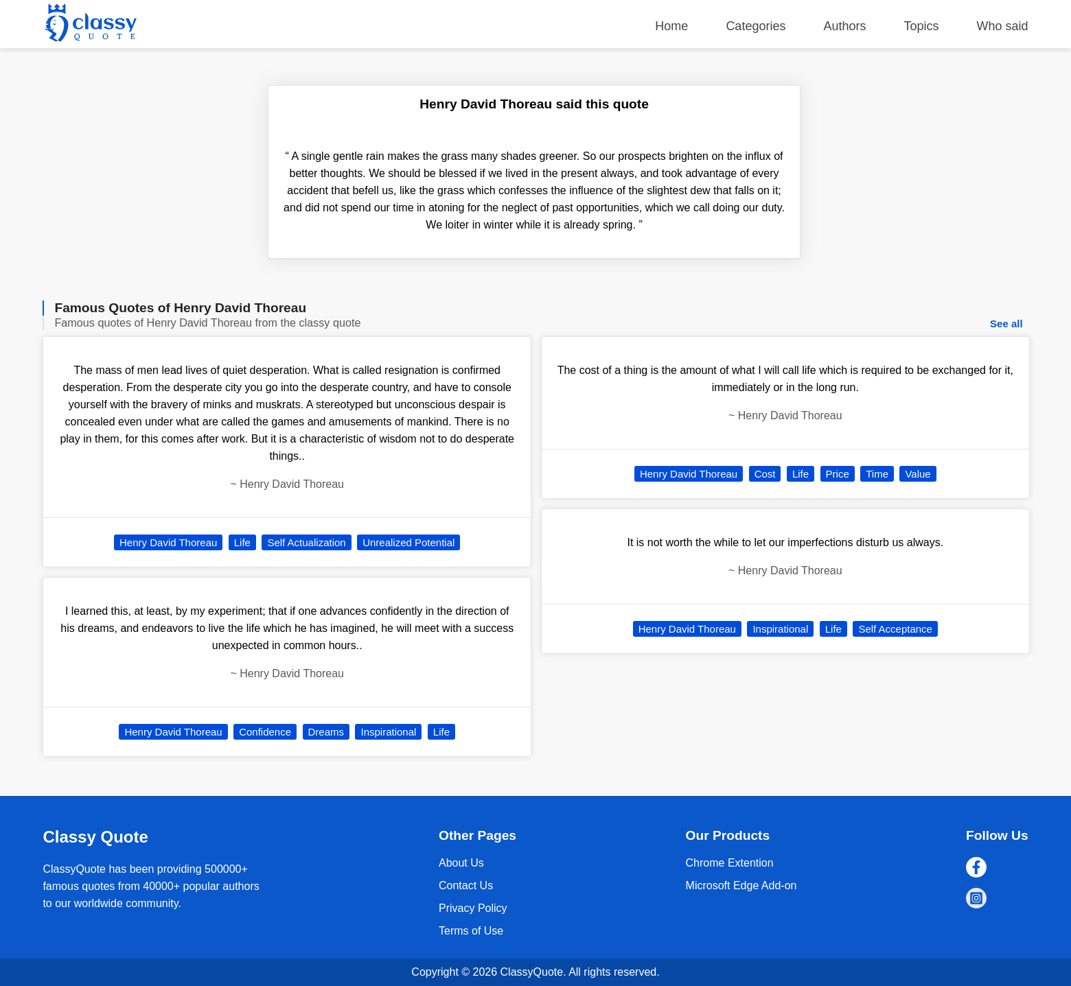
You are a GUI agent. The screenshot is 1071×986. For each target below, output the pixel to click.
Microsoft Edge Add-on (741, 885)
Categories (755, 26)
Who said (1002, 26)
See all (1006, 323)
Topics (921, 26)
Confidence (265, 732)
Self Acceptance (895, 629)
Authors (844, 26)
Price (837, 474)
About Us (461, 863)
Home (671, 26)
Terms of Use (471, 931)
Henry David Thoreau (168, 542)
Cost (765, 474)
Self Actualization (306, 542)
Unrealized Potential (408, 542)
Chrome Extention (730, 863)
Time (877, 474)
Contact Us (466, 885)
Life (242, 542)
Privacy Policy (473, 908)
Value (917, 474)
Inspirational (388, 732)
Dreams (326, 732)
